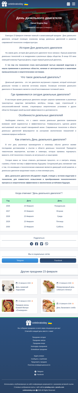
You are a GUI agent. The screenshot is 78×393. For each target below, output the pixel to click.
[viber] (46, 243)
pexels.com (60, 387)
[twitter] (41, 243)
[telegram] (31, 243)
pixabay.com (49, 387)
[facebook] (36, 243)
